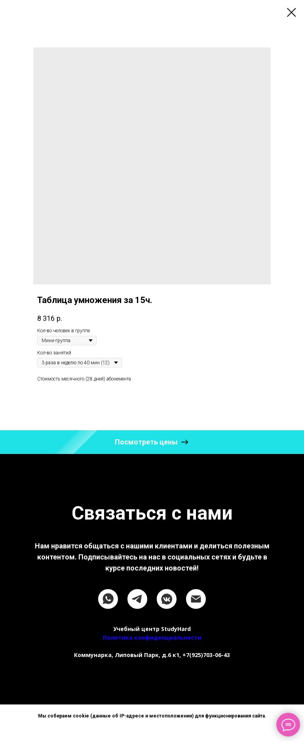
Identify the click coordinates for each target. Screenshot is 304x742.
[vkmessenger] (167, 599)
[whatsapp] (108, 599)
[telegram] (137, 599)
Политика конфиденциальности (152, 637)
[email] (196, 599)
